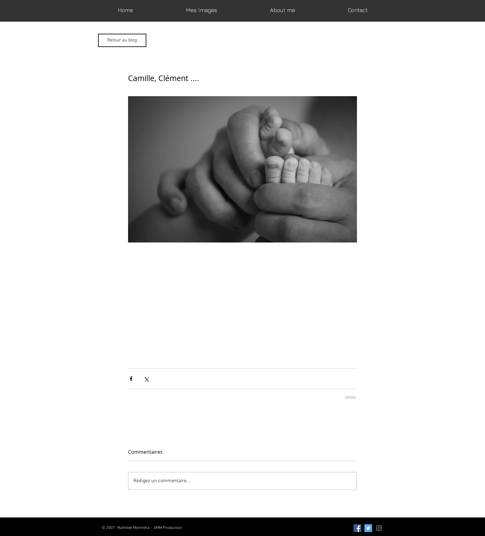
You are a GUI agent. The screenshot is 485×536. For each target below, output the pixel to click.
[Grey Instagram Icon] (379, 528)
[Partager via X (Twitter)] (146, 379)
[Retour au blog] (122, 40)
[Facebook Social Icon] (357, 528)
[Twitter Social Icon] (368, 528)
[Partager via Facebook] (131, 379)
